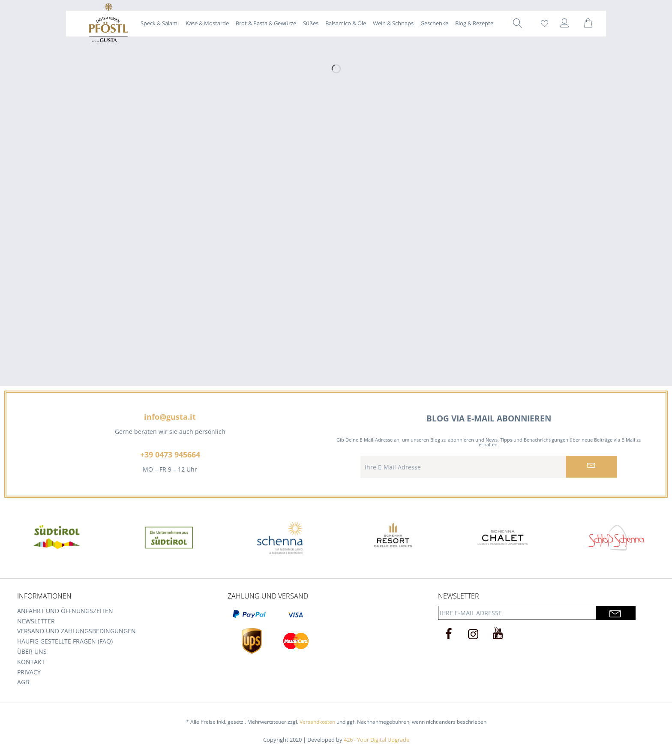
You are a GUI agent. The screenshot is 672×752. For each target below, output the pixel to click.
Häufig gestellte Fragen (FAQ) (65, 641)
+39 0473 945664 (170, 454)
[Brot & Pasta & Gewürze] (266, 23)
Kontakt (31, 662)
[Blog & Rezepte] (474, 23)
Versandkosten (317, 721)
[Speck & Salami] (159, 23)
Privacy (29, 672)
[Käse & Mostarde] (207, 23)
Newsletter (36, 621)
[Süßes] (311, 23)
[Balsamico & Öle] (345, 23)
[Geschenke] (434, 23)
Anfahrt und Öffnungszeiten (65, 611)
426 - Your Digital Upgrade (376, 739)
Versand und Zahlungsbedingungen (76, 631)
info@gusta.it (170, 417)
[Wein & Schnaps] (393, 23)
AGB (23, 682)
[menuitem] (159, 23)
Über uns (32, 651)
